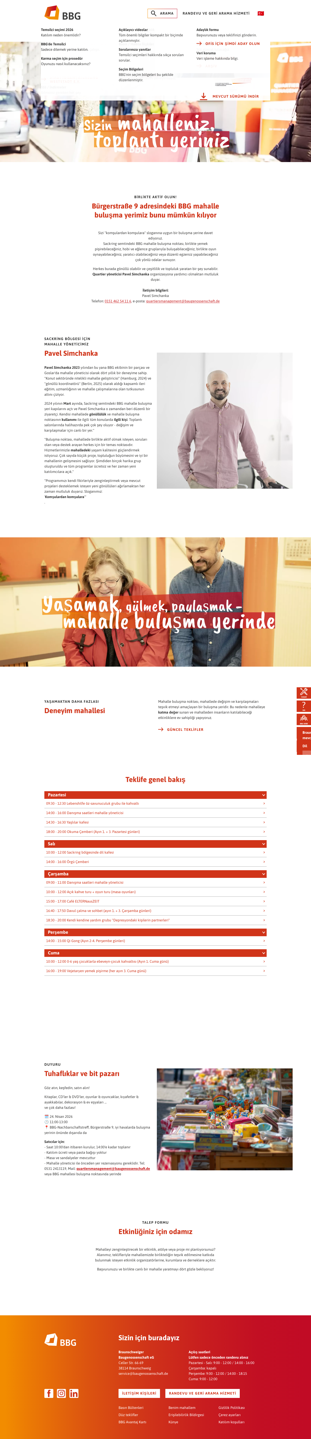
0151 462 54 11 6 (118, 297)
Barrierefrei (301, 752)
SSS (301, 703)
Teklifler (301, 735)
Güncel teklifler (181, 726)
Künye (173, 1418)
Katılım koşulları (231, 1418)
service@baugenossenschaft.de (143, 1370)
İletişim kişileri (139, 1390)
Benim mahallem (181, 1404)
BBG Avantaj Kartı (132, 1418)
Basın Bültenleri (131, 1404)
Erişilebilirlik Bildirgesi (186, 1411)
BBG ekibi (301, 719)
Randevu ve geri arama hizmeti (216, 13)
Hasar (301, 687)
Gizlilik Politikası (231, 1404)
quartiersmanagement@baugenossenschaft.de (183, 297)
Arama (162, 13)
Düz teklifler (128, 1411)
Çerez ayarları (229, 1411)
